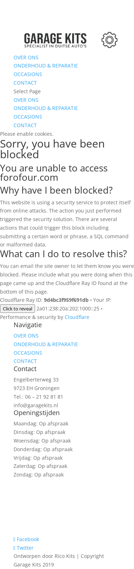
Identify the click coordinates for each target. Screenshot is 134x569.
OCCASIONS (28, 74)
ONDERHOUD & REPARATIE (46, 65)
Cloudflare (77, 317)
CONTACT (25, 82)
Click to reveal (17, 308)
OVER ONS (26, 57)
